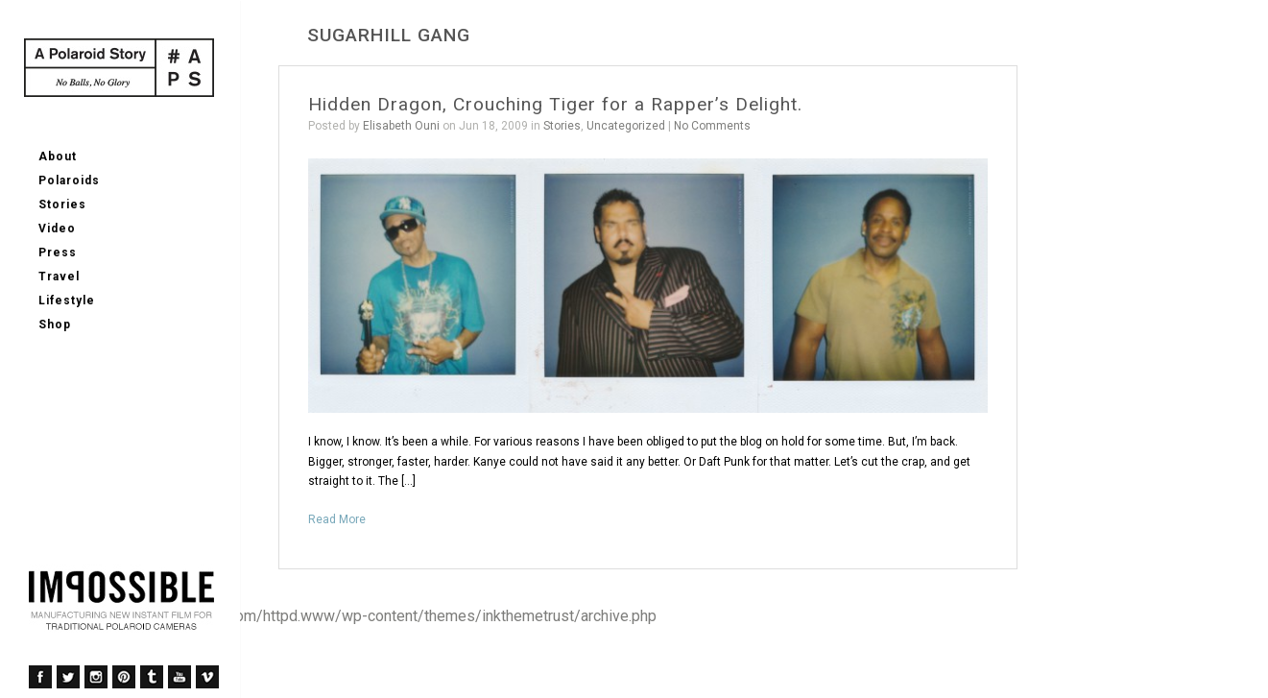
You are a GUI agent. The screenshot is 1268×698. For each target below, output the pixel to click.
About (57, 156)
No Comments (712, 125)
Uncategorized (625, 125)
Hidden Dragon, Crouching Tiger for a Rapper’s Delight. (555, 104)
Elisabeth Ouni (401, 125)
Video (57, 228)
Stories (62, 204)
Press (57, 252)
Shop (54, 324)
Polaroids (69, 180)
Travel (59, 276)
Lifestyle (66, 300)
